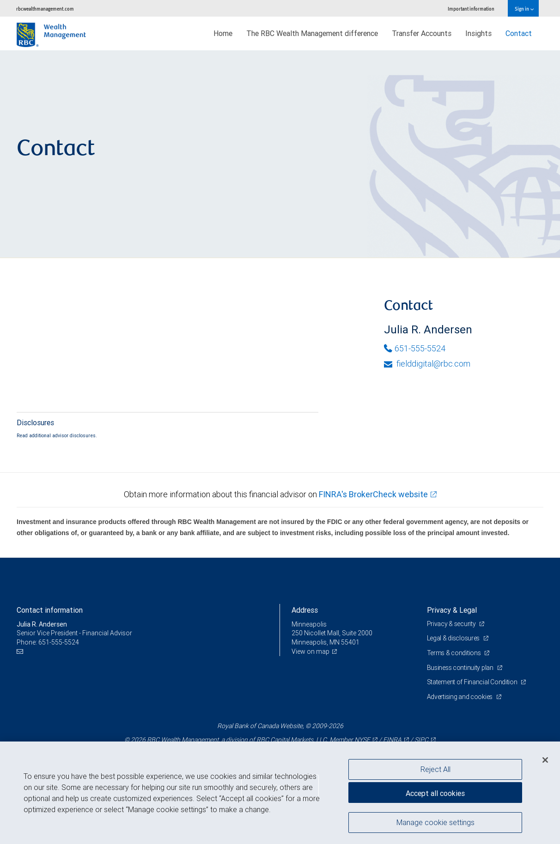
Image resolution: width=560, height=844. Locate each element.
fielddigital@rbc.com (427, 363)
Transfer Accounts (421, 33)
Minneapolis (309, 624)
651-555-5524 (414, 348)
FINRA (392, 739)
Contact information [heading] (50, 610)
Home (222, 33)
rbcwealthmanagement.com (45, 9)
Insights (478, 33)
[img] (280, 154)
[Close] (545, 760)
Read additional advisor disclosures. (57, 435)
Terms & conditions (454, 653)
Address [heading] (305, 610)
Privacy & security (452, 624)
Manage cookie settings (435, 822)
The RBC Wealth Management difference (312, 33)
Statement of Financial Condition (473, 682)
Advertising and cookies (460, 697)
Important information (471, 9)
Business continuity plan (461, 667)
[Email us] (21, 651)
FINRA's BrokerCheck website (373, 494)
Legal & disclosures (454, 638)
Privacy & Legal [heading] (452, 610)
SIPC (421, 739)
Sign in (524, 9)
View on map (310, 651)
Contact (518, 33)
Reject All (435, 769)
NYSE (362, 739)
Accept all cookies (435, 793)
